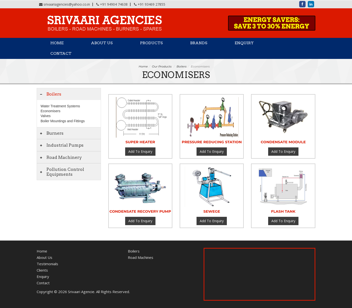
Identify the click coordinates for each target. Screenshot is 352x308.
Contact (60, 53)
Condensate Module (283, 142)
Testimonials (47, 263)
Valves (46, 116)
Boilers (181, 66)
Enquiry (244, 43)
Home (57, 43)
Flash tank (283, 211)
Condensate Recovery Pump (140, 211)
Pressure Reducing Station (212, 142)
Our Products (162, 66)
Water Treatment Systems (60, 106)
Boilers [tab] (50, 94)
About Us (102, 43)
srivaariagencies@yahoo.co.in (67, 4)
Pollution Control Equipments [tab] (61, 171)
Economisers (50, 111)
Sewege (211, 211)
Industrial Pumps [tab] (61, 145)
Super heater (140, 142)
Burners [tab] (51, 133)
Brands (198, 43)
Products (151, 43)
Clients (42, 270)
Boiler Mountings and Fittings (63, 121)
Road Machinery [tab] (60, 157)
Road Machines (140, 257)
